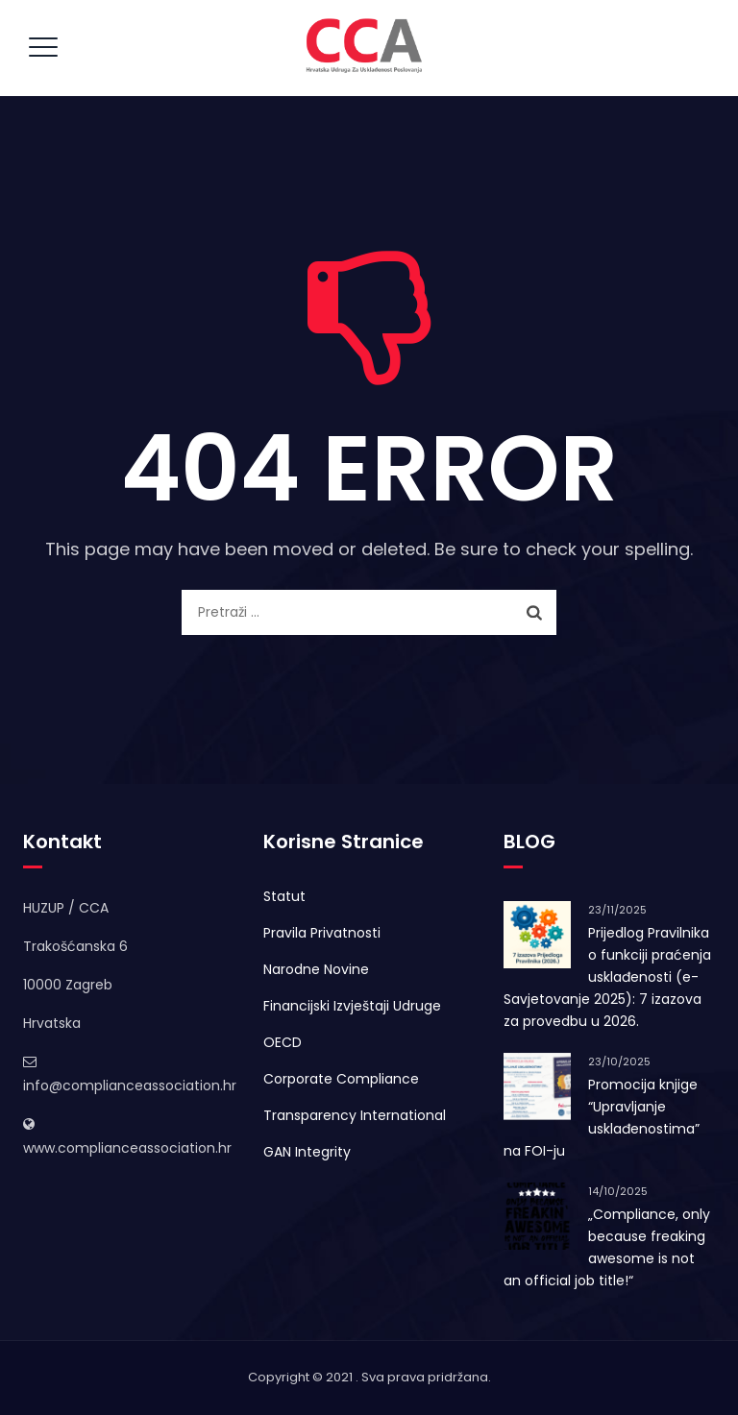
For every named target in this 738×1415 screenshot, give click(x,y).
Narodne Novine (316, 969)
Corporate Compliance (341, 1078)
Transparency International (354, 1115)
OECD (282, 1042)
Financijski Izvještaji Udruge (352, 1005)
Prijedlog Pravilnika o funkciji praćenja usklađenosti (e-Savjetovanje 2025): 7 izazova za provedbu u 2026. (607, 977)
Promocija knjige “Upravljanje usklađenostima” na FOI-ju (602, 1117)
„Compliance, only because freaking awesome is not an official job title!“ (607, 1247)
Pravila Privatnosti (322, 932)
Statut (284, 896)
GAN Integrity (307, 1151)
